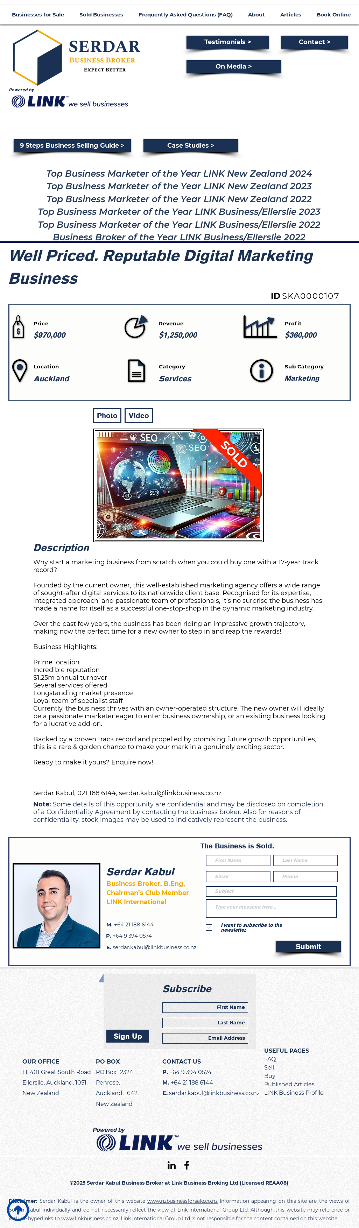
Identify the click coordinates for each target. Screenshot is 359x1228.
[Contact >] (314, 42)
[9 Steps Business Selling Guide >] (72, 145)
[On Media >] (233, 66)
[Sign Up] (127, 1036)
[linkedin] (171, 1165)
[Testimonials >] (227, 42)
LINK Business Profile (294, 1092)
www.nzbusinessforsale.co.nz (182, 1201)
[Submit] (308, 946)
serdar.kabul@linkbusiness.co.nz (170, 793)
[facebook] (186, 1165)
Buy (269, 1076)
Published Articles (289, 1084)
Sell (269, 1067)
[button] (107, 415)
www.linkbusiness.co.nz (89, 1218)
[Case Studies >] (190, 145)
